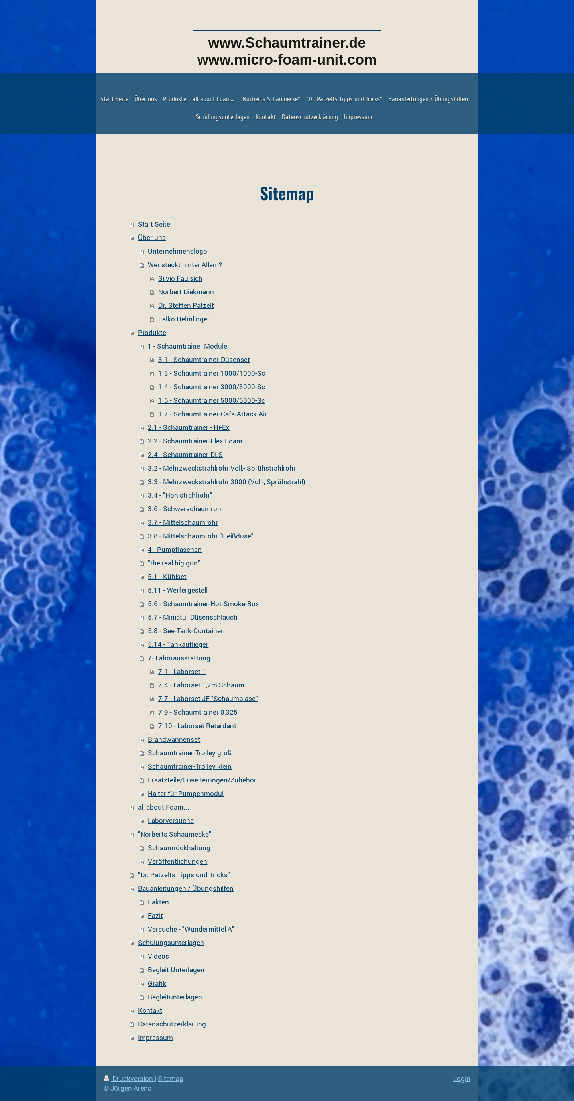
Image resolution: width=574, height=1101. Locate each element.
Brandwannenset (174, 739)
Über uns (152, 237)
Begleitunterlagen (175, 996)
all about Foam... (163, 806)
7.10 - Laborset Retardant (197, 725)
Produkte (152, 332)
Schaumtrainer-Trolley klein (190, 766)
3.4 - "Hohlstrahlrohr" (180, 495)
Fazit (155, 915)
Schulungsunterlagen (171, 942)
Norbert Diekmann (186, 291)
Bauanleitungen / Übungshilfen (186, 888)
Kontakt (150, 1010)
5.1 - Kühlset (167, 576)
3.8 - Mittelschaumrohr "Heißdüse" (201, 535)
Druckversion (129, 1078)
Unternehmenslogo (177, 251)
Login (461, 1078)
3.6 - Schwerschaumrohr (186, 508)
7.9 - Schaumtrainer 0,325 (198, 712)
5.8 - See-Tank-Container (185, 630)
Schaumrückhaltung (179, 847)
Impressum (155, 1037)
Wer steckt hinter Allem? (185, 264)
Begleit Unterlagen (176, 969)
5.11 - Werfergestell (178, 590)
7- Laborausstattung (179, 657)
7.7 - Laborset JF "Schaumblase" (208, 698)
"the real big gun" (174, 562)
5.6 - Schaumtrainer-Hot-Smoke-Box (203, 603)
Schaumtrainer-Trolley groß (190, 752)
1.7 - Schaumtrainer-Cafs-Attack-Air (212, 413)
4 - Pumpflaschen (175, 549)
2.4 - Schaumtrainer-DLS (185, 454)
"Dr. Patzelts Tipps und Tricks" (184, 874)
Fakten (158, 901)
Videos (158, 956)
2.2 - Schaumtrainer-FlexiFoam (195, 440)
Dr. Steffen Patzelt (186, 305)
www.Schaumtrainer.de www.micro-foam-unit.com (287, 51)
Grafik (157, 983)
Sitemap (170, 1078)
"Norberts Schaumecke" (174, 834)
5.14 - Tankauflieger (178, 644)
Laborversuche (171, 820)
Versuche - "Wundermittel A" (191, 929)
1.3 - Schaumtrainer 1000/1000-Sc (211, 373)
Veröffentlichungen (177, 861)
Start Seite (154, 223)
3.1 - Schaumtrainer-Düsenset (204, 359)
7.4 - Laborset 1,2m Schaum (201, 684)
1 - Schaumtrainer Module (187, 346)
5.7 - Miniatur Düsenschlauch (193, 617)
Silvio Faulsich (180, 278)
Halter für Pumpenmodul (186, 793)
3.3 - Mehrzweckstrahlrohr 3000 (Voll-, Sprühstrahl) (226, 481)
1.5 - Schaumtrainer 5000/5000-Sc (211, 400)
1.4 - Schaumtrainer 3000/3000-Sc (211, 386)
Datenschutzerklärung (172, 1023)
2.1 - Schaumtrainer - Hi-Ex (189, 427)
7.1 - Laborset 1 (182, 671)
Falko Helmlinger (184, 318)
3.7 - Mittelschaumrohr (183, 522)
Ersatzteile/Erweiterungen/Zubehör (202, 779)
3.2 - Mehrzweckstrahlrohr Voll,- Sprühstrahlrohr (222, 468)
